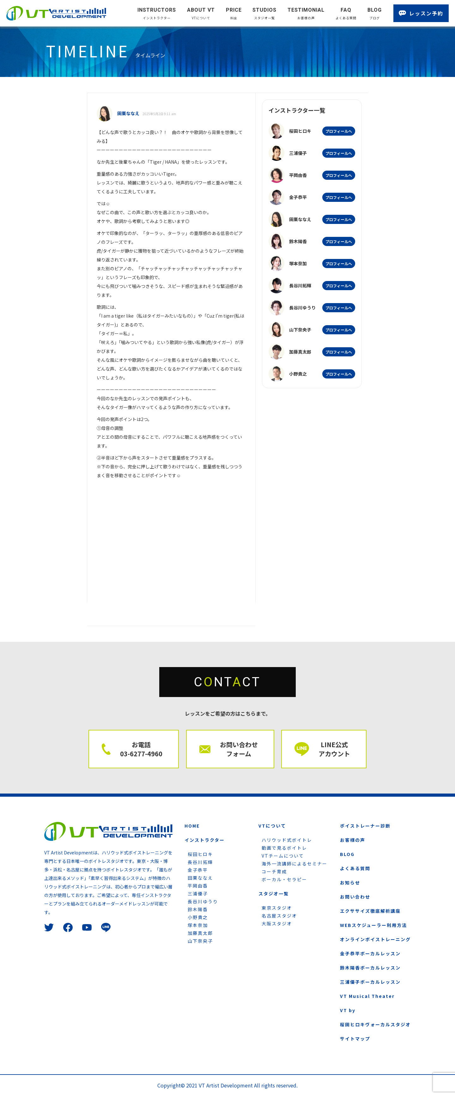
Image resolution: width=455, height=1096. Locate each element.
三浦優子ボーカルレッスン (370, 982)
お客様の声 (352, 840)
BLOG (347, 854)
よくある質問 (355, 868)
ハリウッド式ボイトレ (287, 840)
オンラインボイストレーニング (375, 939)
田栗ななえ (200, 878)
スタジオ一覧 (273, 893)
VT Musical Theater (367, 996)
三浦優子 (198, 893)
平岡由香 (198, 885)
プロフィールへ (338, 131)
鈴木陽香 (198, 909)
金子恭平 (198, 870)
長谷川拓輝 (200, 862)
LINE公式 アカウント (334, 749)
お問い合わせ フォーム (239, 749)
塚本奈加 (198, 925)
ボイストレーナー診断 (365, 826)
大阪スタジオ (277, 923)
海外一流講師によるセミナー (294, 863)
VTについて (272, 826)
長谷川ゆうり (203, 901)
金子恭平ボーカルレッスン (370, 953)
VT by (347, 1010)
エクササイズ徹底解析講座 (370, 911)
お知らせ (350, 882)
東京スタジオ (277, 908)
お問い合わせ (355, 897)
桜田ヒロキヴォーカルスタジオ (375, 1024)
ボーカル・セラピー (284, 879)
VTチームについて (283, 856)
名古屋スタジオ (279, 915)
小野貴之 (198, 917)
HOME (192, 826)
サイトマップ (355, 1038)
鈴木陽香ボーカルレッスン (370, 967)
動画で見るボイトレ (284, 848)
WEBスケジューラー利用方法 (373, 925)
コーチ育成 (274, 871)
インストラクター (205, 840)
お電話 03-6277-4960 (141, 749)
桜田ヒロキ (200, 854)
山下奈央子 (200, 941)
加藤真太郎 (200, 933)
